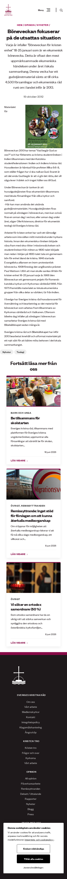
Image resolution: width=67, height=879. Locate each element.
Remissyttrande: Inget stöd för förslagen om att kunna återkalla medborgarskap (32, 516)
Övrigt (15, 505)
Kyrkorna (31, 758)
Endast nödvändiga (33, 848)
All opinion (30, 778)
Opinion (29, 25)
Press (31, 814)
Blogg (31, 809)
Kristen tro (30, 747)
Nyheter (42, 25)
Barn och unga (21, 412)
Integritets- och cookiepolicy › (39, 839)
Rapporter (30, 798)
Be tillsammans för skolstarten (25, 420)
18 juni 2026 (50, 452)
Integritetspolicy (30, 722)
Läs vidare (18, 460)
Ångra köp (30, 732)
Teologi (20, 352)
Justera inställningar (33, 867)
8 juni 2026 (50, 545)
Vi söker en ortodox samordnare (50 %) (26, 607)
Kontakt (30, 717)
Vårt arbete (30, 706)
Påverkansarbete (30, 783)
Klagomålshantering (30, 727)
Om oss (30, 702)
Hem (19, 25)
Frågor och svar (30, 753)
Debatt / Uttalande (30, 794)
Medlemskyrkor (30, 712)
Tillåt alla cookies (33, 859)
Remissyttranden (33, 505)
